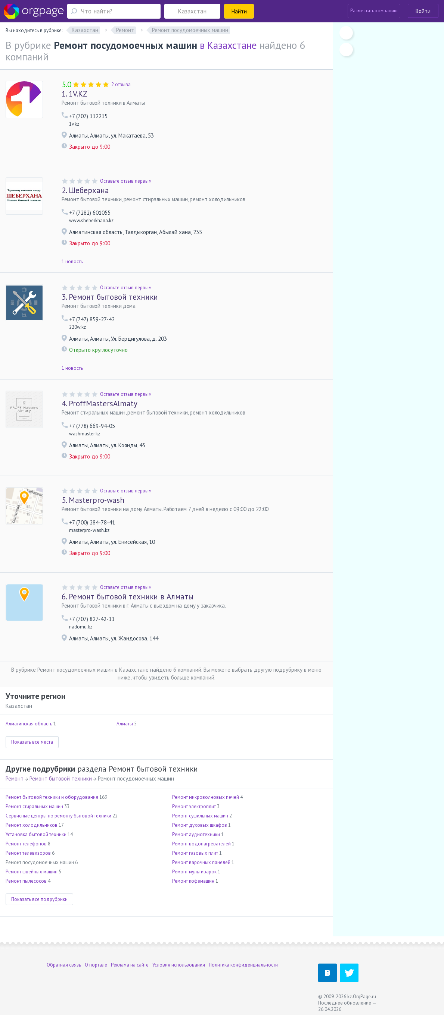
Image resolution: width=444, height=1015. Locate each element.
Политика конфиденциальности (243, 965)
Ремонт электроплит (194, 806)
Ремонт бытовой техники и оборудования (52, 797)
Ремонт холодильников (32, 825)
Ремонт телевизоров (28, 853)
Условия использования (178, 965)
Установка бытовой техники (36, 834)
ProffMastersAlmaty (99, 403)
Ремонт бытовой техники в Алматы (127, 597)
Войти (423, 11)
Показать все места (32, 742)
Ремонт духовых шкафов (199, 825)
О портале (96, 965)
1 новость (72, 261)
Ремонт (15, 778)
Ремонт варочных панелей (201, 862)
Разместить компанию (374, 10)
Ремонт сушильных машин (200, 816)
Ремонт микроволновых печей (205, 797)
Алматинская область (29, 724)
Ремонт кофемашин (193, 881)
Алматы (125, 724)
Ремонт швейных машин (32, 872)
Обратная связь (64, 965)
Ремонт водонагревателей (201, 844)
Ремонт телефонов (26, 844)
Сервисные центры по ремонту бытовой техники (58, 816)
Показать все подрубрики (39, 899)
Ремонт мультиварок (194, 872)
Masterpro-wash (93, 500)
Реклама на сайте (130, 965)
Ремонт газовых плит (195, 853)
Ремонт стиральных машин (34, 806)
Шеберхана (85, 190)
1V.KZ (74, 94)
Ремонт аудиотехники (196, 834)
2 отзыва (121, 84)
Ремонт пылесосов (26, 881)
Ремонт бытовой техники (110, 297)
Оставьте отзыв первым (126, 181)
